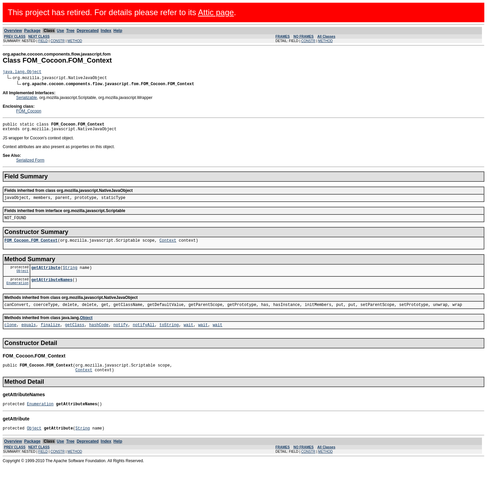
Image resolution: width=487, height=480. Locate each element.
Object (22, 278)
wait (188, 335)
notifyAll (144, 335)
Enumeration (17, 291)
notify (120, 335)
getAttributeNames (51, 287)
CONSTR (57, 41)
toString (169, 335)
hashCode (99, 335)
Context (167, 246)
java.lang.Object (22, 72)
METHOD (75, 41)
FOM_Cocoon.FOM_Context (31, 246)
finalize (50, 335)
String (70, 274)
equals (28, 335)
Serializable (26, 98)
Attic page (216, 12)
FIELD (43, 41)
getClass (74, 335)
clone (10, 335)
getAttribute (45, 274)
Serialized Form (30, 163)
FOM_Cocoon (28, 112)
